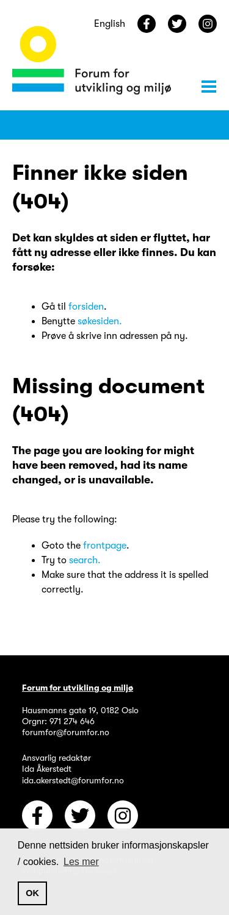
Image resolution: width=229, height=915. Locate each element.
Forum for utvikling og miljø (77, 687)
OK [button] (32, 893)
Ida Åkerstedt (46, 769)
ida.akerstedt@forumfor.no (73, 780)
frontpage (104, 545)
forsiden (86, 306)
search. (85, 560)
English (109, 23)
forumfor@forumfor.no (65, 732)
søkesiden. (100, 321)
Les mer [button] (81, 861)
